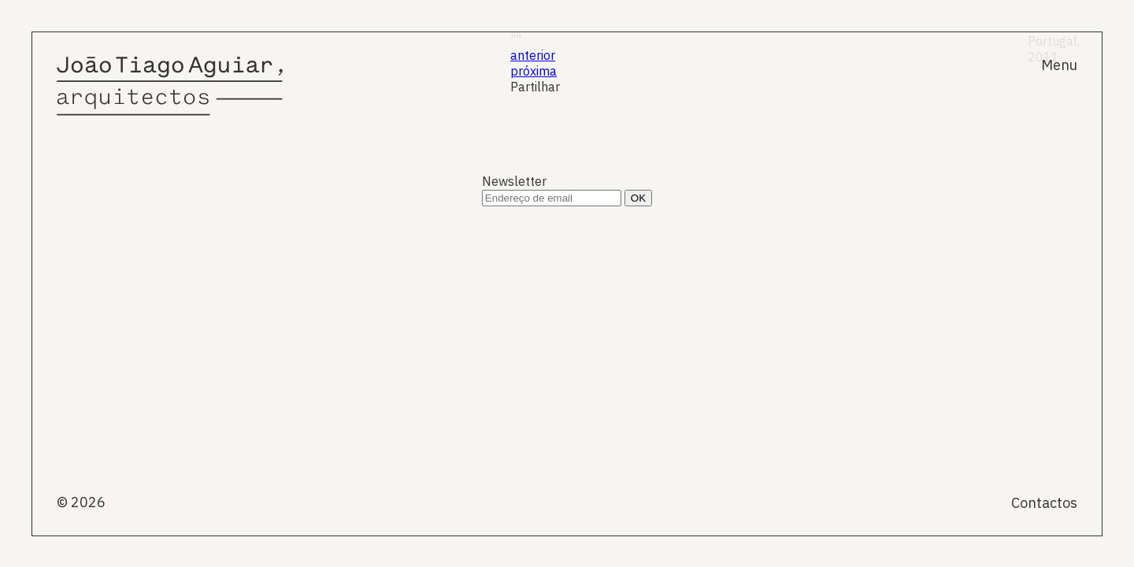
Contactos (1044, 503)
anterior (532, 55)
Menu (1059, 65)
